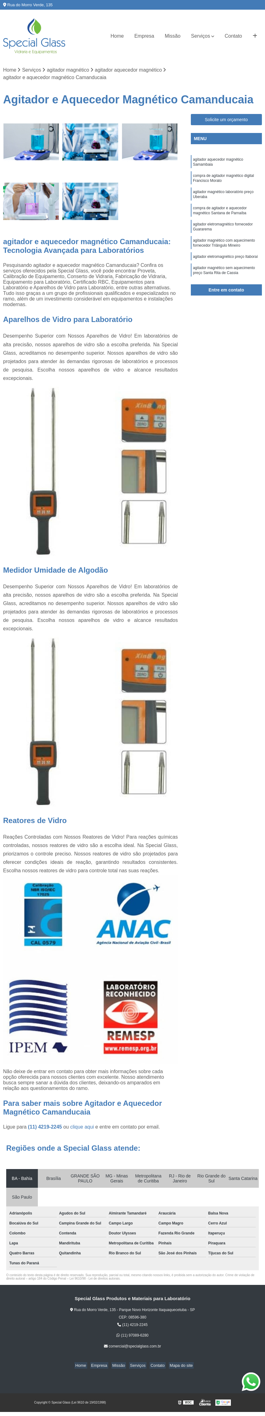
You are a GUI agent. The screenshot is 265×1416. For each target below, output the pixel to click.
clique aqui (82, 1127)
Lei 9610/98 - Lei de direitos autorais (95, 1279)
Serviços (200, 36)
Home (117, 36)
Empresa (144, 36)
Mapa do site (176, 1366)
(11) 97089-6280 (132, 1336)
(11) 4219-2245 (45, 1127)
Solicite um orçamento (226, 119)
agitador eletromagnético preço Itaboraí (226, 265)
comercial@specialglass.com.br (132, 1347)
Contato (233, 36)
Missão (173, 36)
